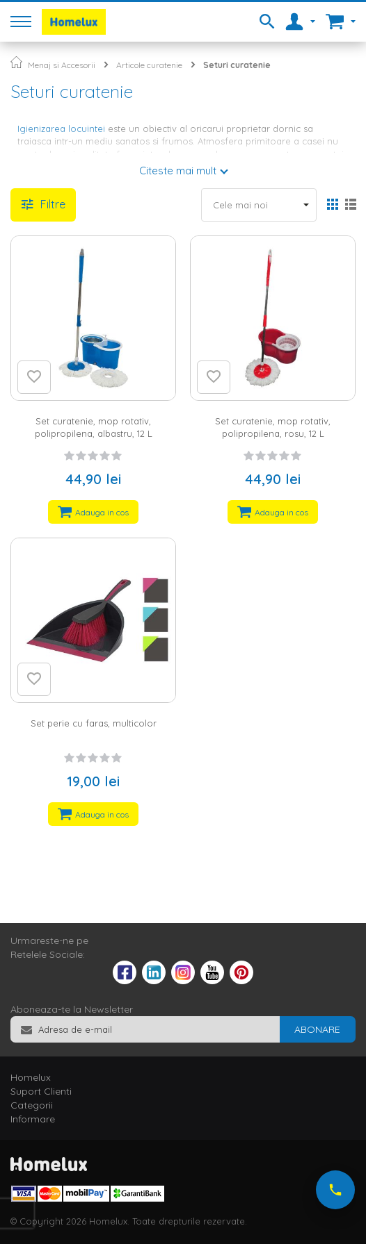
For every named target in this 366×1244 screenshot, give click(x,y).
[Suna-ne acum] (335, 1189)
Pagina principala (16, 62)
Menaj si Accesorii (61, 65)
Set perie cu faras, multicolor (94, 723)
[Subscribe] (317, 1029)
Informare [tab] (32, 1119)
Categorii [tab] (31, 1105)
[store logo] (74, 22)
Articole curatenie (149, 65)
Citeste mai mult (177, 170)
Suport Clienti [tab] (41, 1091)
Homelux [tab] (30, 1077)
